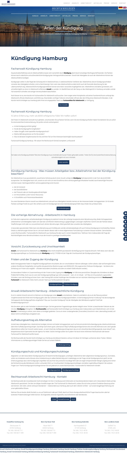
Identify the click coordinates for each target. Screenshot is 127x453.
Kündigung (83, 34)
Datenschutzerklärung (117, 445)
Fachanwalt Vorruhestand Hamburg (62, 452)
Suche (98, 445)
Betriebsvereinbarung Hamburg (39, 452)
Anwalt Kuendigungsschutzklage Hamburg (35, 449)
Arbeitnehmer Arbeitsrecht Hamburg (87, 452)
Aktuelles (66, 16)
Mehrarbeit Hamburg (57, 449)
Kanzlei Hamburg (70, 449)
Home (42, 34)
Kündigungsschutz (54, 370)
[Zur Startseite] (63, 10)
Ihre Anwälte (63, 105)
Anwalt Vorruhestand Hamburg (17, 452)
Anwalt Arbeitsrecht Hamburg (10, 449)
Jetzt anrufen (63, 162)
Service (83, 16)
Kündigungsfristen (56, 284)
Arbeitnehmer (59, 34)
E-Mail (54, 399)
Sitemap (92, 445)
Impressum (105, 445)
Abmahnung (63, 240)
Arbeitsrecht (54, 16)
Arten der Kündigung (72, 34)
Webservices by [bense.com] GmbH (14, 445)
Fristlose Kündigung (70, 284)
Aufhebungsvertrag (63, 345)
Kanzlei (35, 16)
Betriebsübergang (64, 208)
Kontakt (91, 16)
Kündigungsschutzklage (71, 370)
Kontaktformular (63, 399)
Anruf (73, 399)
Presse (75, 16)
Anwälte (43, 16)
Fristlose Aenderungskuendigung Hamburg (91, 449)
